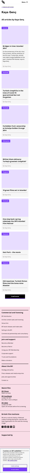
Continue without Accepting (22, 450)
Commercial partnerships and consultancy (15, 333)
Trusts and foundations (9, 357)
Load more (15, 296)
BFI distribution (6, 316)
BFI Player (5, 391)
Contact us (5, 380)
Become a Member (7, 343)
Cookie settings (15, 466)
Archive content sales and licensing (12, 320)
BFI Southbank (7, 396)
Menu (25, 2)
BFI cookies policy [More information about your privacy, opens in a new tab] (12, 460)
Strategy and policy (7, 370)
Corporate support (7, 353)
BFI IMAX (5, 403)
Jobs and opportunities (9, 377)
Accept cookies (15, 469)
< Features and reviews (8, 7)
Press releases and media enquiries (13, 373)
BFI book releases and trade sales (12, 327)
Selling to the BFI (7, 330)
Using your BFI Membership (10, 350)
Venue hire (5, 323)
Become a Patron (7, 346)
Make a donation (7, 360)
